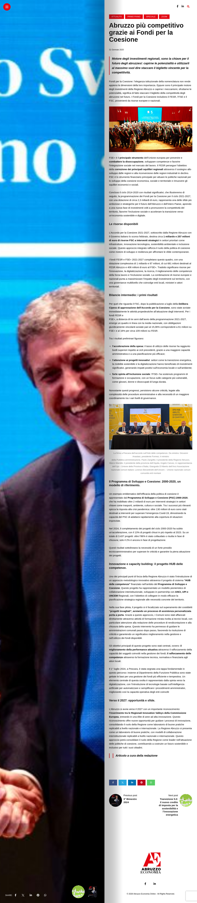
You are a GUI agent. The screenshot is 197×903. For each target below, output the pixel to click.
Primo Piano (134, 17)
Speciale (151, 17)
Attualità (116, 17)
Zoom (164, 17)
